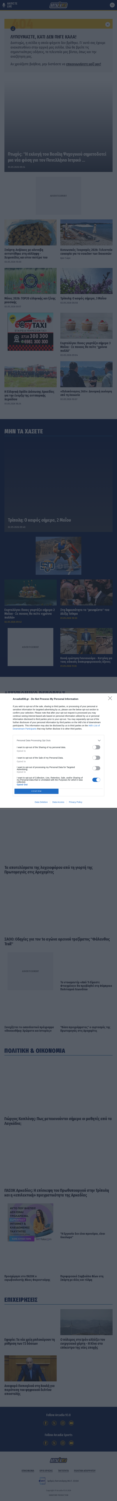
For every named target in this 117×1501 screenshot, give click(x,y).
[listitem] (58, 740)
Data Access (58, 802)
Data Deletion (41, 802)
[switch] (96, 747)
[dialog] (58, 750)
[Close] (111, 699)
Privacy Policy (75, 802)
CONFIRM (36, 791)
